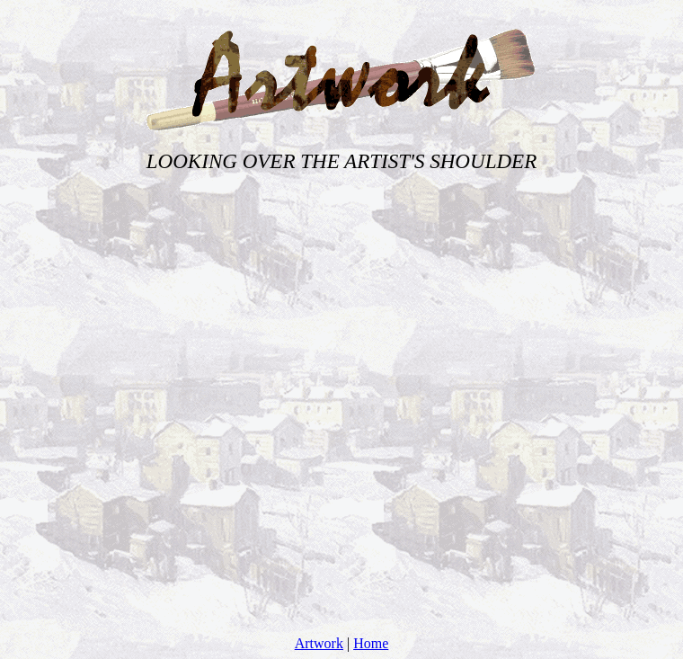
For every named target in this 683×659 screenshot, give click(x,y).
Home (370, 643)
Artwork (319, 643)
